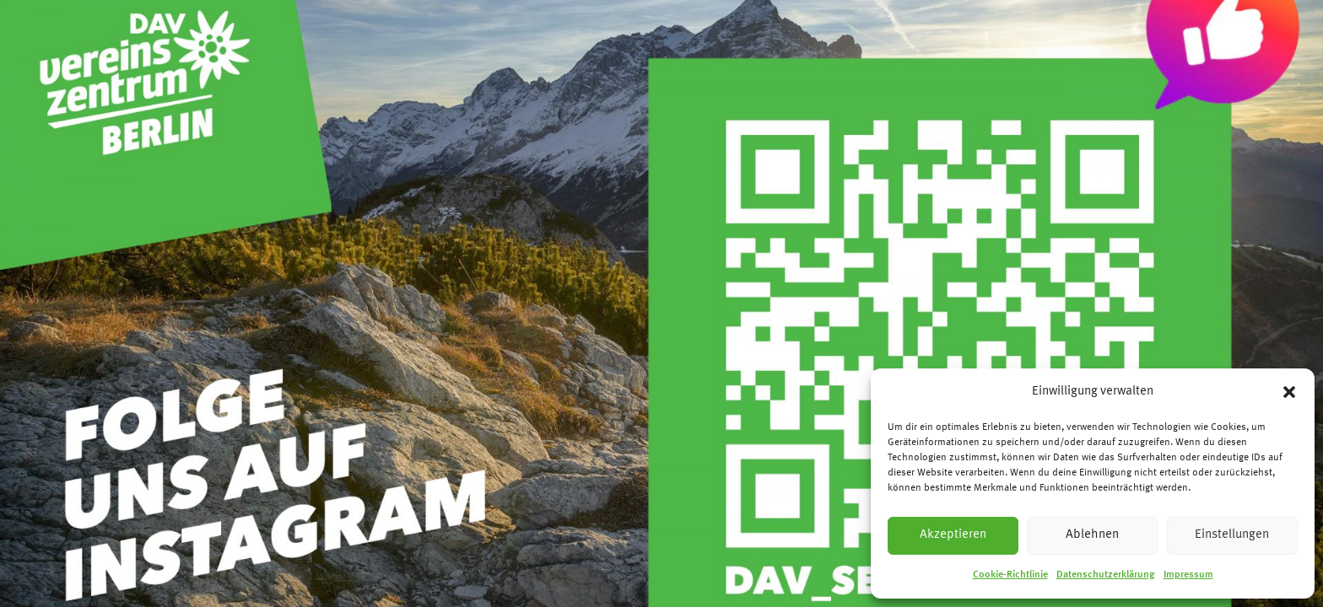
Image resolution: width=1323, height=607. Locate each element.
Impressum (1188, 575)
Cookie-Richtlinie (1010, 575)
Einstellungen (1232, 535)
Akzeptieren (953, 535)
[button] (1289, 392)
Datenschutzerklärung (1105, 575)
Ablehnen (1092, 535)
